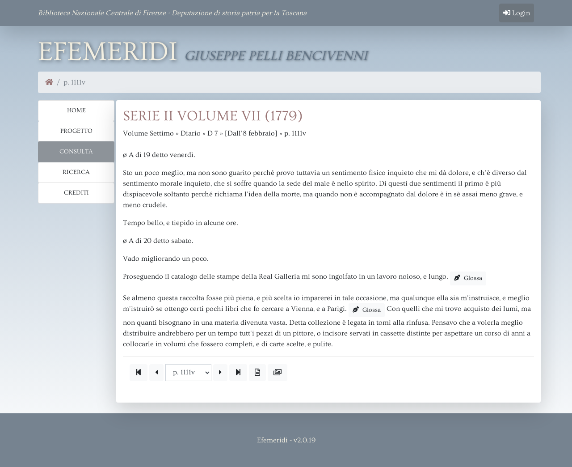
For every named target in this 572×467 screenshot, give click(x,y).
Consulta (76, 151)
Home (76, 110)
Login (516, 13)
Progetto (76, 131)
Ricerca (76, 172)
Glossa (468, 278)
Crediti (76, 192)
